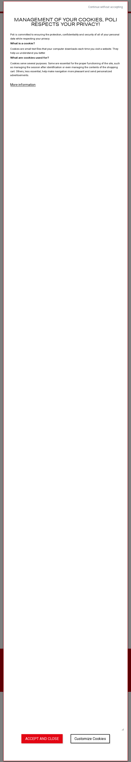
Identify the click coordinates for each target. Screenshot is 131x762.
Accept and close (42, 739)
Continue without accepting (105, 6)
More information (23, 84)
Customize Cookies (90, 739)
